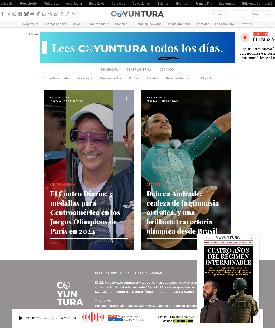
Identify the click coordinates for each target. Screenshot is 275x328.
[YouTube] (32, 13)
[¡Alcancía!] (219, 14)
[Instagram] (14, 13)
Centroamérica (110, 78)
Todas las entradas (57, 78)
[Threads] (20, 13)
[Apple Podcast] (67, 13)
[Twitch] (44, 13)
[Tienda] (240, 14)
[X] (8, 13)
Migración (207, 78)
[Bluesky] (26, 13)
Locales (152, 78)
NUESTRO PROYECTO (109, 273)
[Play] (21, 318)
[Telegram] (50, 13)
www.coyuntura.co (125, 282)
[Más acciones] (127, 98)
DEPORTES (154, 184)
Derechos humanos (179, 78)
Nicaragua (85, 78)
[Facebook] (2, 13)
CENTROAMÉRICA (62, 184)
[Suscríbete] (261, 14)
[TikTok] (38, 13)
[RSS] (73, 13)
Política (134, 78)
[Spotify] (62, 13)
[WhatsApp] (56, 13)
